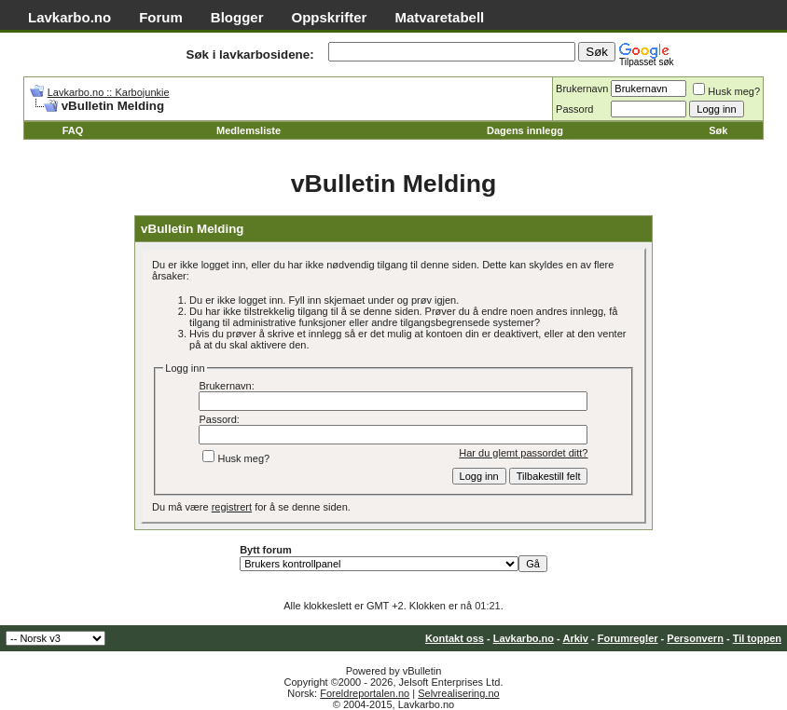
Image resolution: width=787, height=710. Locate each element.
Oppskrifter (329, 17)
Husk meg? (726, 91)
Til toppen (757, 638)
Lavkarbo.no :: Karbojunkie (109, 92)
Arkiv (575, 638)
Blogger (237, 17)
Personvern (695, 638)
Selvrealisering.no (458, 693)
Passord (574, 109)
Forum (161, 17)
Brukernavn (582, 88)
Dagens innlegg (525, 130)
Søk (718, 130)
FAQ (73, 130)
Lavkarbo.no (69, 17)
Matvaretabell (439, 17)
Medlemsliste (248, 130)
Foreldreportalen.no (364, 693)
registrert (232, 506)
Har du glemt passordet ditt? (523, 452)
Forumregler (628, 638)
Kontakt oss (454, 638)
